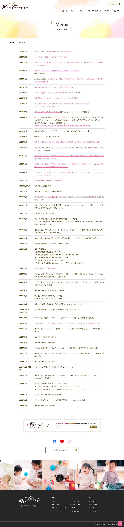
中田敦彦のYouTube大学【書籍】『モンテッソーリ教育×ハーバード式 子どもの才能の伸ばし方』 (68, 197)
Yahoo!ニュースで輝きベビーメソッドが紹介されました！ (54, 51)
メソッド (72, 11)
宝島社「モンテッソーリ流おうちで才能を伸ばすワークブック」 (56, 71)
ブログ (53, 501)
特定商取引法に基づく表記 (115, 524)
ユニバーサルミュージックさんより (46, 106)
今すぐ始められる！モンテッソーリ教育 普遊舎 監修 (53, 87)
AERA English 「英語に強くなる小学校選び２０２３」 (54, 93)
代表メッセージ (93, 504)
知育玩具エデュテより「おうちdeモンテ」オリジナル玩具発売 (56, 98)
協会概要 (116, 11)
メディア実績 (55, 504)
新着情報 (54, 497)
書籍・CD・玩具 (93, 11)
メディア (106, 11)
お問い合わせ (92, 511)
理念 (62, 11)
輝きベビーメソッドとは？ (59, 507)
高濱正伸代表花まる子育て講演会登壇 (47, 180)
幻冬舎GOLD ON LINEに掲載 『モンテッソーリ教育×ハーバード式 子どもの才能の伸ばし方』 (67, 323)
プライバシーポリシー (100, 524)
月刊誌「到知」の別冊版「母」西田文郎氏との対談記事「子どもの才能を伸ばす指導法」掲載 (67, 142)
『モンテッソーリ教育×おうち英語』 (47, 112)
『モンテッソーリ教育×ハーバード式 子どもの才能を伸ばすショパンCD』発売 (61, 103)
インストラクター (75, 501)
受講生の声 (73, 507)
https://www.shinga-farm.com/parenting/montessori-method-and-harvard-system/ (62, 126)
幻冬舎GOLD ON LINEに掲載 (44, 268)
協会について (92, 501)
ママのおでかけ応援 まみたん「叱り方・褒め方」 (52, 57)
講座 (81, 11)
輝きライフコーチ (75, 504)
